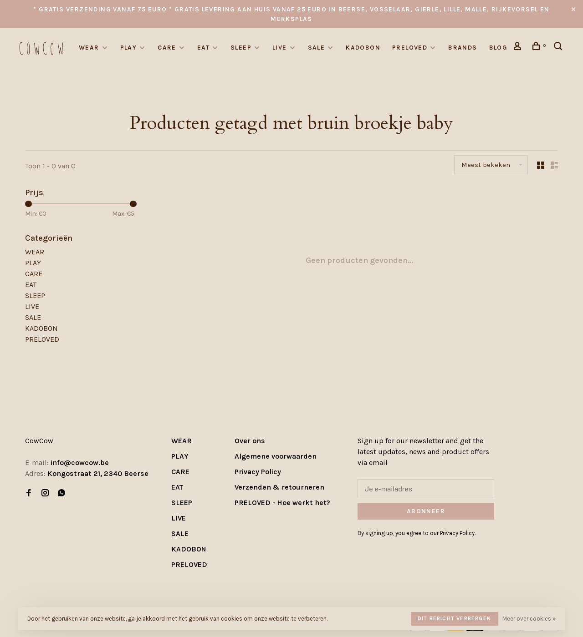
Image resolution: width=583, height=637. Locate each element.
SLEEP (240, 47)
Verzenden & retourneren (279, 487)
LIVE (279, 47)
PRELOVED (409, 47)
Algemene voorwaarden (276, 456)
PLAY (128, 47)
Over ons (250, 440)
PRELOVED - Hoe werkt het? (282, 502)
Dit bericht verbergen (454, 618)
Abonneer (426, 511)
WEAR (89, 47)
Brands (462, 47)
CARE (167, 47)
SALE (316, 47)
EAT (203, 47)
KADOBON (363, 47)
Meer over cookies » (529, 618)
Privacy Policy (258, 471)
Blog (498, 47)
